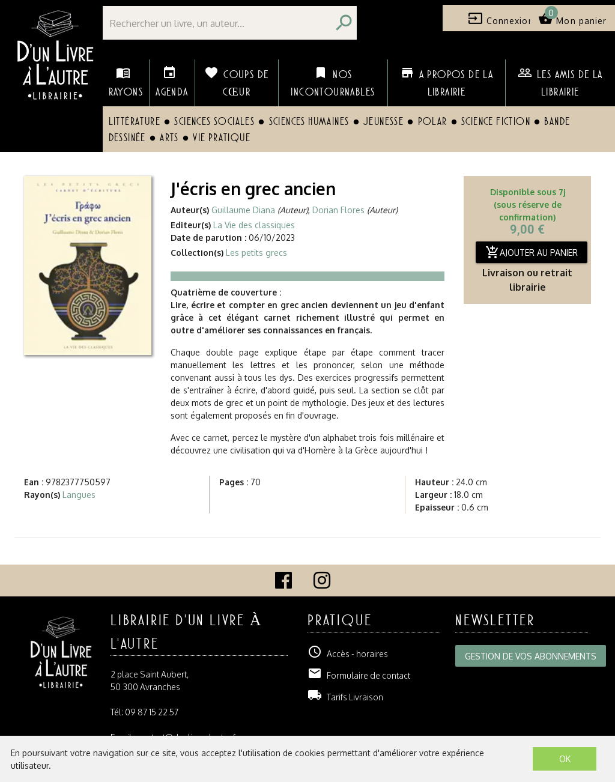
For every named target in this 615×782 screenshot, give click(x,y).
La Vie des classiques (254, 225)
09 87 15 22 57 (151, 712)
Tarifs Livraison (345, 697)
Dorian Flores (338, 210)
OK (565, 759)
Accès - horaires (348, 654)
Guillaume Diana (243, 210)
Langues (78, 495)
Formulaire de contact (359, 675)
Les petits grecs (256, 252)
